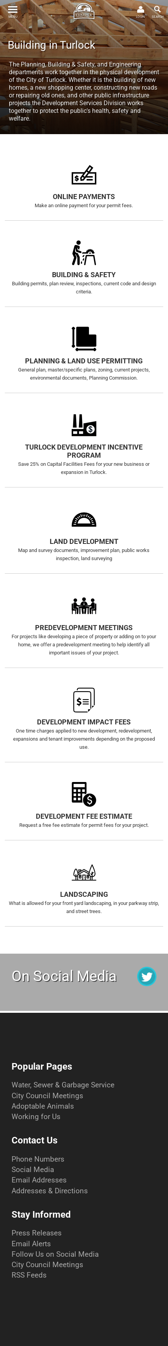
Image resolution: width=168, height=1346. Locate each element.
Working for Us (36, 1116)
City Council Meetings (47, 1095)
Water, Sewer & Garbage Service (63, 1084)
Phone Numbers (38, 1159)
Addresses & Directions (50, 1190)
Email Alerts (31, 1243)
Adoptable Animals (43, 1106)
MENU (12, 17)
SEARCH (158, 17)
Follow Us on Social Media (55, 1254)
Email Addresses (39, 1180)
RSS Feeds (29, 1275)
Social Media (33, 1169)
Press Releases (37, 1232)
